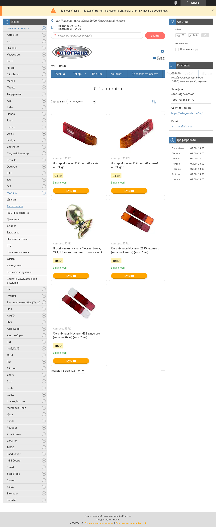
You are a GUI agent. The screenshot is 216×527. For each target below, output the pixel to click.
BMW (10, 107)
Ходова (11, 226)
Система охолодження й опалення (22, 280)
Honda (11, 114)
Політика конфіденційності (130, 523)
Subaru (11, 127)
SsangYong (13, 473)
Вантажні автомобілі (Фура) (23, 302)
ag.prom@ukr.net (181, 126)
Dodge (11, 140)
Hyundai (12, 48)
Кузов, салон (14, 265)
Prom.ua (126, 515)
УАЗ (9, 180)
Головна (60, 73)
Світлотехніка (15, 206)
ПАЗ (9, 309)
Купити (71, 191)
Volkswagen (14, 54)
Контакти (117, 73)
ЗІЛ (9, 342)
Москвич (12, 193)
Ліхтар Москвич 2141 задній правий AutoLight (134, 165)
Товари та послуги (18, 28)
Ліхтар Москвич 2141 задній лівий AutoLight (75, 165)
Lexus (10, 133)
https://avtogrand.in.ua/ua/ (186, 113)
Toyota (11, 87)
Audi (9, 100)
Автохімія (12, 35)
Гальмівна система (18, 212)
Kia (9, 41)
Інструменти (14, 94)
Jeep (10, 120)
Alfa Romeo (14, 434)
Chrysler (12, 441)
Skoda (10, 421)
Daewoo (12, 166)
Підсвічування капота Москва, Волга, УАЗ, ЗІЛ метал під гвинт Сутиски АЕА (77, 250)
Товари (77, 73)
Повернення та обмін (180, 73)
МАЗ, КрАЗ (13, 348)
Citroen (11, 368)
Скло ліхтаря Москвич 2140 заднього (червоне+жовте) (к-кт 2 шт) (135, 250)
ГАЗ (9, 186)
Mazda (11, 81)
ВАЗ (9, 173)
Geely (10, 394)
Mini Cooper (14, 460)
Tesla (10, 388)
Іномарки (12, 493)
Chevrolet (13, 147)
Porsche (11, 500)
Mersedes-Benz (16, 408)
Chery (10, 375)
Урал (10, 414)
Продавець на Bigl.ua (108, 519)
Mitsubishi (13, 74)
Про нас (97, 73)
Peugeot (12, 427)
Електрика (13, 232)
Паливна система (17, 239)
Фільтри (11, 259)
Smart (10, 467)
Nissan (11, 67)
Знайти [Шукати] (155, 35)
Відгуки (207, 73)
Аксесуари (13, 328)
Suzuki (11, 480)
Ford (10, 61)
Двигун (11, 199)
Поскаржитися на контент (99, 523)
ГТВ (9, 245)
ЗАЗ (9, 289)
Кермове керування (19, 272)
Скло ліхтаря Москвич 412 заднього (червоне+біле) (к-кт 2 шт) (76, 335)
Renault (11, 160)
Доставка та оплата (144, 73)
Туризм (11, 296)
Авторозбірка (15, 335)
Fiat (9, 361)
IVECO (10, 447)
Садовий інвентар (18, 153)
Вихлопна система (18, 252)
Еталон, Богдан (16, 401)
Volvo (10, 487)
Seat (9, 381)
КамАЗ (11, 315)
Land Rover (14, 454)
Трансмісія (13, 219)
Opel (10, 355)
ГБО (9, 322)
